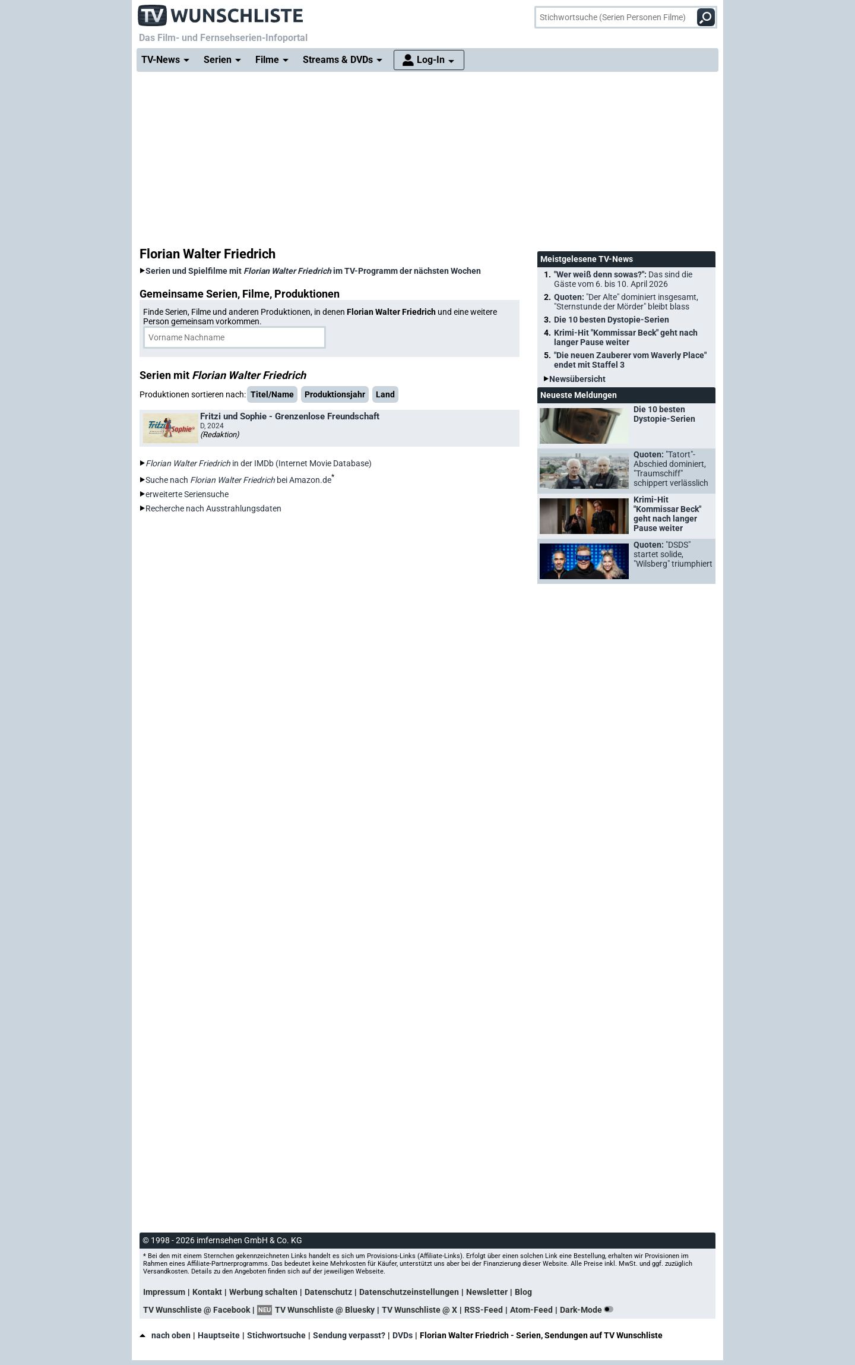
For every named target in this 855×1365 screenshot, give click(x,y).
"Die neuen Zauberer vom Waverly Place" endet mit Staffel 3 (630, 359)
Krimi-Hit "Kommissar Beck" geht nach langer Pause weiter (626, 337)
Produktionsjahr (335, 394)
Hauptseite (219, 1335)
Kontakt (207, 1292)
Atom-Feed (531, 1310)
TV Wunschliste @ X (419, 1310)
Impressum (164, 1292)
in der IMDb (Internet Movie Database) (258, 463)
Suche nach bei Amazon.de (238, 480)
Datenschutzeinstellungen (409, 1292)
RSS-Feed (483, 1310)
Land (385, 394)
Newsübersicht (577, 379)
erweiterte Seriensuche (187, 494)
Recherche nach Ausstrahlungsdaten (213, 508)
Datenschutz (328, 1292)
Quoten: (626, 301)
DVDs (402, 1335)
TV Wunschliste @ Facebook (196, 1310)
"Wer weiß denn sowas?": (623, 279)
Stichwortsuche (276, 1335)
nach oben (165, 1335)
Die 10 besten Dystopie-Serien (611, 319)
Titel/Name (272, 394)
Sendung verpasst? (349, 1335)
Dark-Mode (589, 1310)
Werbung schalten (263, 1292)
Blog (523, 1292)
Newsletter (487, 1292)
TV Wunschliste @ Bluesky (325, 1310)
